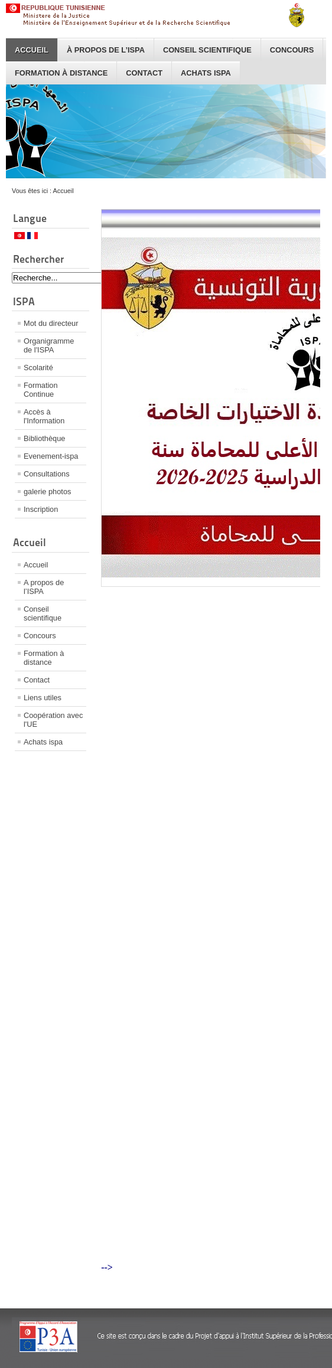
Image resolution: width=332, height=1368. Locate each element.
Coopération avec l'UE (53, 720)
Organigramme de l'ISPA (49, 345)
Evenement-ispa (51, 456)
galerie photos (47, 491)
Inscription (41, 509)
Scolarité (38, 367)
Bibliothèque (44, 438)
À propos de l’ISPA (106, 49)
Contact (144, 72)
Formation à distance (61, 72)
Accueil (31, 49)
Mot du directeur (51, 323)
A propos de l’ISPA (44, 587)
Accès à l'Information (44, 416)
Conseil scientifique (207, 49)
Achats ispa (206, 72)
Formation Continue (41, 390)
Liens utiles (42, 697)
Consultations (47, 473)
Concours (292, 49)
